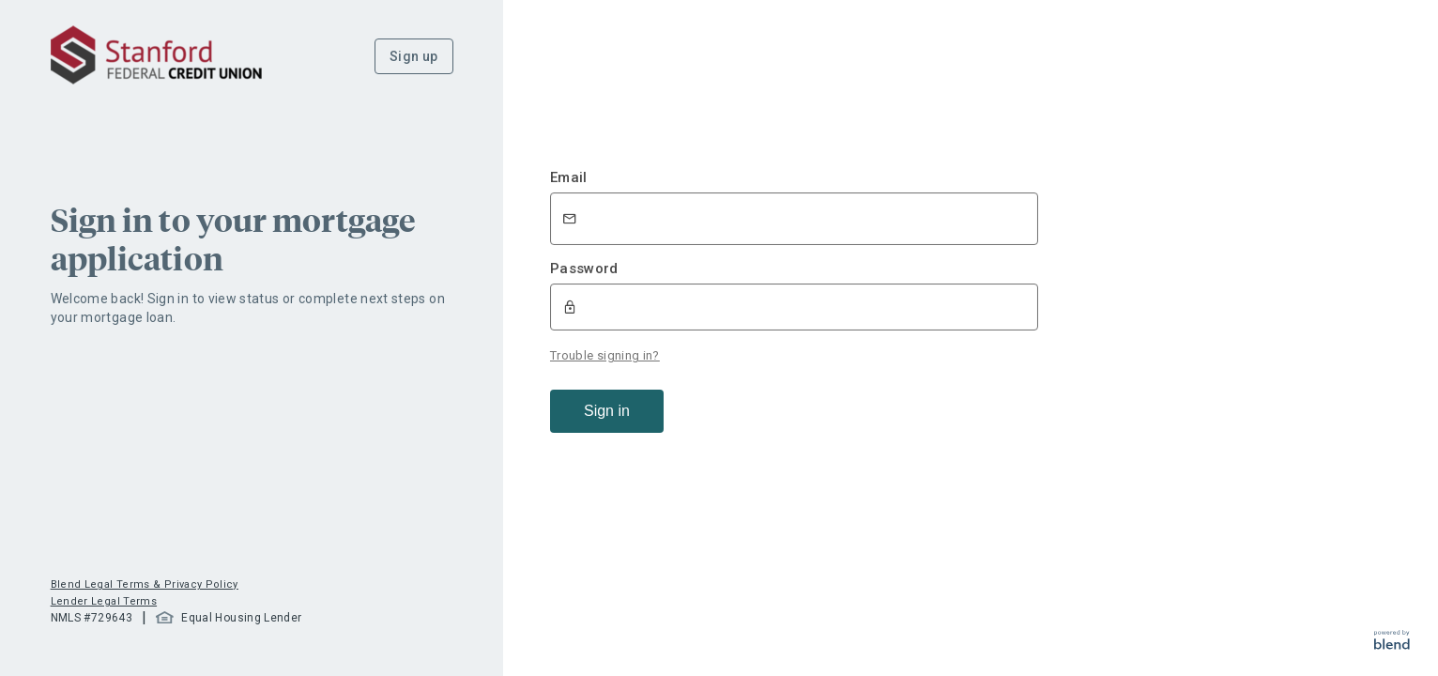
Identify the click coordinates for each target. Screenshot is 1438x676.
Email (569, 177)
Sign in (607, 411)
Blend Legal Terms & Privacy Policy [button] (144, 584)
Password (584, 268)
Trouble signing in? (605, 355)
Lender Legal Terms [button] (104, 601)
